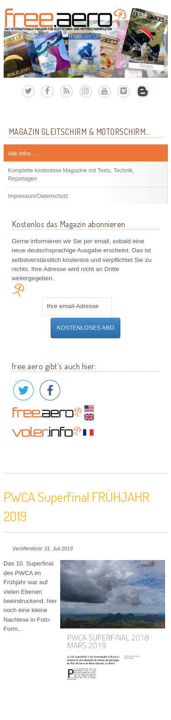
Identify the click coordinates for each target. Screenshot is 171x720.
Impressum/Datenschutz (38, 196)
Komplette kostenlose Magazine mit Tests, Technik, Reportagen (71, 174)
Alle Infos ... (22, 153)
